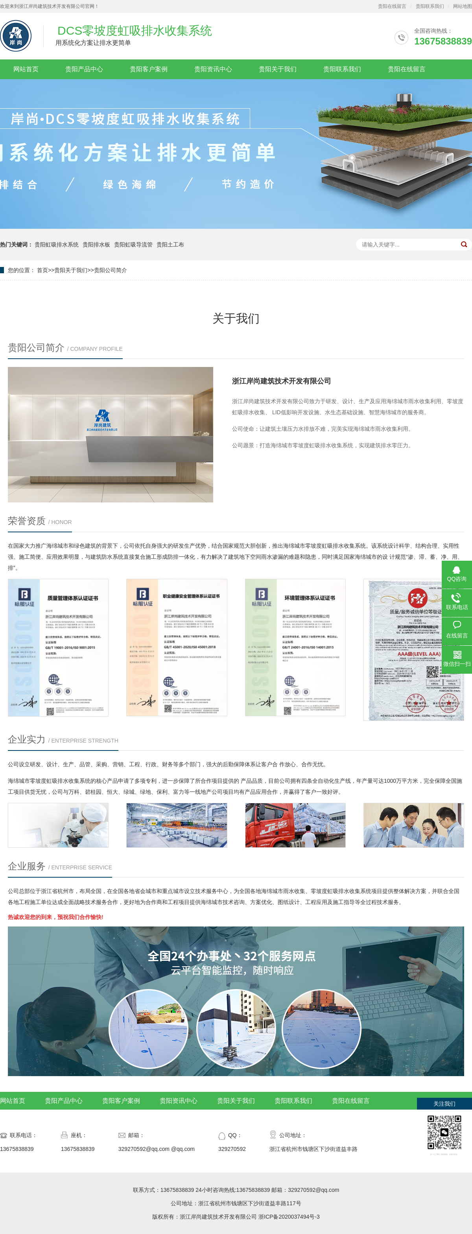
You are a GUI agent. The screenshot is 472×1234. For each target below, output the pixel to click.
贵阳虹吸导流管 (133, 244)
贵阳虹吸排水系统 (57, 244)
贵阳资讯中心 (213, 69)
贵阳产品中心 (84, 69)
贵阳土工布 (170, 244)
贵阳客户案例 (149, 69)
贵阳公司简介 (110, 270)
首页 (42, 270)
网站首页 (26, 69)
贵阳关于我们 (278, 69)
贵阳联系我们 (430, 6)
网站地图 (462, 6)
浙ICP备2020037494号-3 (289, 1217)
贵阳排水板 (96, 244)
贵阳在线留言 (392, 6)
